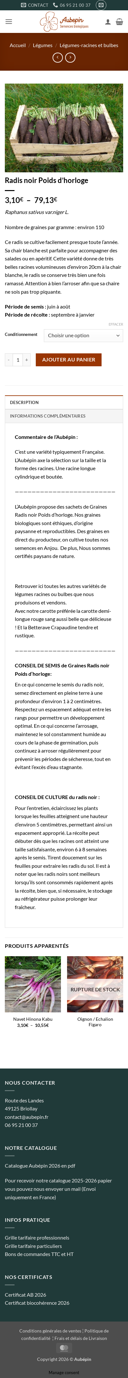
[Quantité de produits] (18, 359)
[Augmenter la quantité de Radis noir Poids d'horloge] (27, 359)
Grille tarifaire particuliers (33, 1246)
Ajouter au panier (68, 359)
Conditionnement (21, 334)
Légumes (43, 45)
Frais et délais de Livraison (80, 1338)
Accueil (18, 45)
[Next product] (58, 58)
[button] (101, 5)
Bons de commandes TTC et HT (39, 1254)
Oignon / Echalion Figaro (95, 1022)
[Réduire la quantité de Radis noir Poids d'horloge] (9, 359)
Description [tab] (24, 402)
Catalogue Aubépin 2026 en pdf (40, 1165)
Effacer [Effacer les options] (116, 324)
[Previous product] (70, 58)
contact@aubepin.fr (26, 1117)
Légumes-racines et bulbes (89, 45)
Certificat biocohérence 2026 (37, 1303)
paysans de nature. (54, 556)
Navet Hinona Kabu (33, 1019)
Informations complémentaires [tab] (47, 416)
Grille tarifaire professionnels (37, 1237)
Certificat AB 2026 (25, 1295)
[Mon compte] (108, 22)
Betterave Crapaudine (52, 627)
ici (40, 586)
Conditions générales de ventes (50, 1330)
